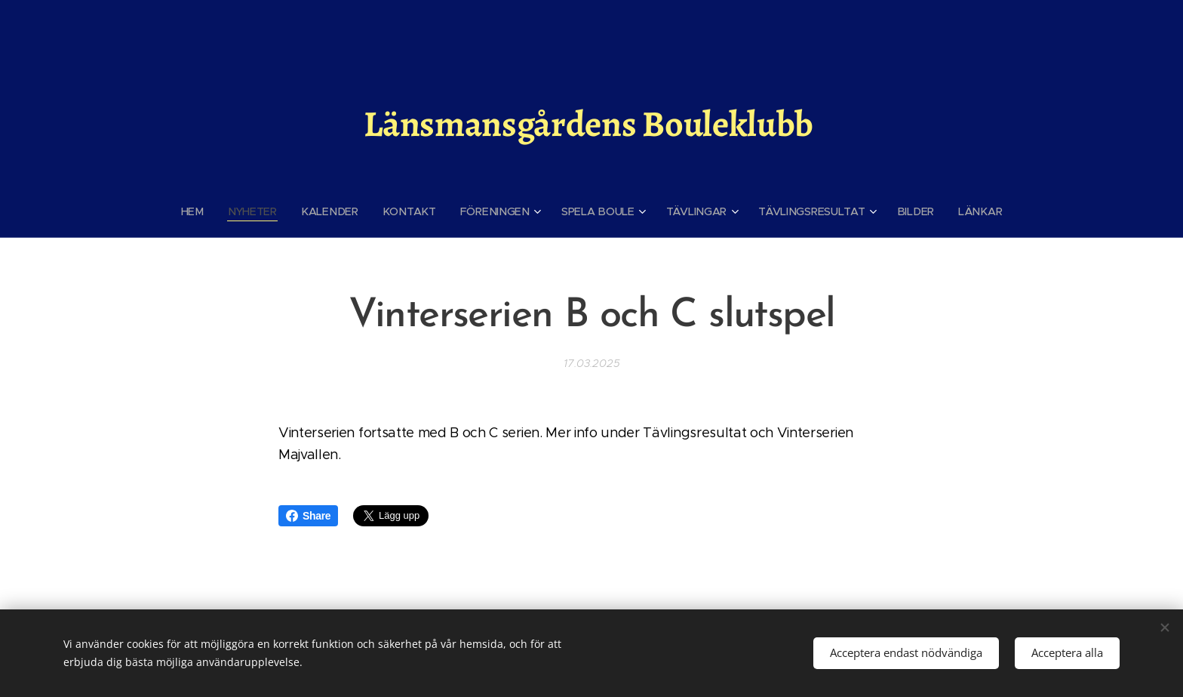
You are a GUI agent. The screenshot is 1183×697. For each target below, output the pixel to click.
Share (308, 516)
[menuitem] (203, 211)
